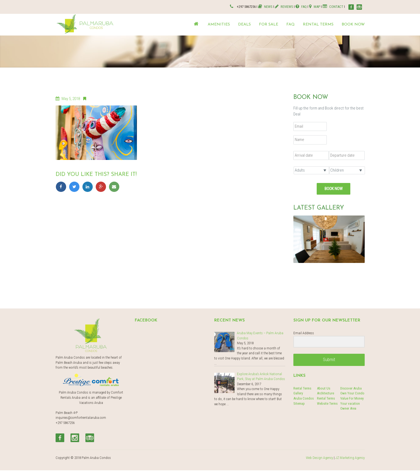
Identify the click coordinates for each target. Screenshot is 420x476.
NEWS (265, 7)
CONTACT (333, 7)
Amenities (219, 24)
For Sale (268, 24)
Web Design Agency (319, 458)
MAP (314, 7)
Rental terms (318, 24)
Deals (244, 24)
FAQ (301, 7)
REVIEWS (284, 7)
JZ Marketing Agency (350, 458)
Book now (353, 24)
